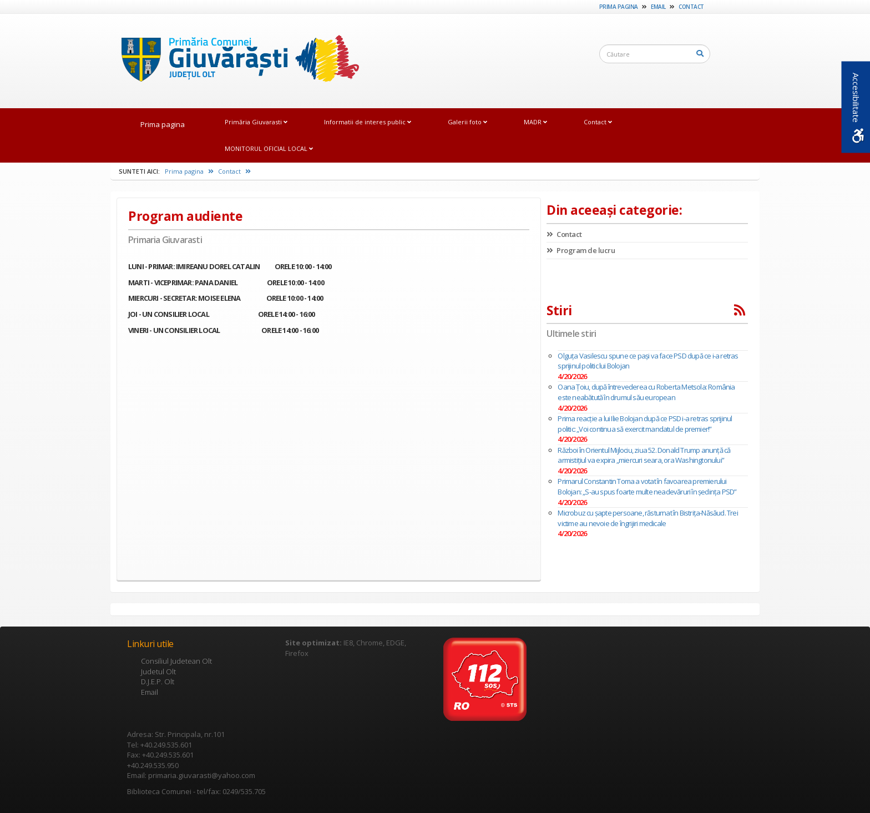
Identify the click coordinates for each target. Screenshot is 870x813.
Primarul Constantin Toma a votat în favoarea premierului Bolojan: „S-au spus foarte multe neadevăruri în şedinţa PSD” (647, 486)
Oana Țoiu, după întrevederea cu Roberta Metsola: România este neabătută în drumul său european (646, 392)
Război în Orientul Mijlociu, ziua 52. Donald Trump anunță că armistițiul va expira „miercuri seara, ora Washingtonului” (644, 455)
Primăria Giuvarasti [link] (256, 122)
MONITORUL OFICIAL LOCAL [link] (269, 148)
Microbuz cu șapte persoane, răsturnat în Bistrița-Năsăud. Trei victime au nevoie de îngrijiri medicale (647, 518)
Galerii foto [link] (467, 122)
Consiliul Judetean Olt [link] (176, 661)
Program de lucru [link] (581, 250)
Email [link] (658, 7)
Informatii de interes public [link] (367, 122)
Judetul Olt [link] (158, 671)
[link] (234, 60)
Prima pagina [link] (618, 7)
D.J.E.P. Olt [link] (157, 681)
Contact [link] (691, 7)
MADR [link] (535, 122)
